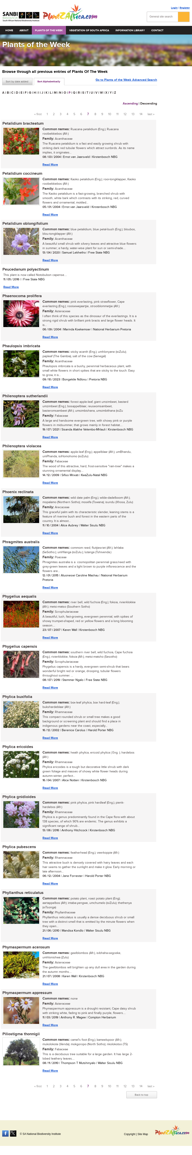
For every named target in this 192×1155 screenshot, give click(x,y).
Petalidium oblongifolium (25, 224)
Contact (157, 30)
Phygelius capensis (19, 648)
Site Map (143, 1134)
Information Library (130, 30)
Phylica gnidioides (19, 799)
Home (9, 30)
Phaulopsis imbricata (21, 347)
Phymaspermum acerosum (26, 950)
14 (141, 114)
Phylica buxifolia (17, 698)
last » (151, 114)
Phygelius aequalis (19, 598)
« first (38, 114)
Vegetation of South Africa (89, 30)
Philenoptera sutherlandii (25, 397)
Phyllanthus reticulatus (22, 895)
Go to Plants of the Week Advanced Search (126, 81)
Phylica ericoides (17, 749)
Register (185, 8)
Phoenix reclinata (17, 493)
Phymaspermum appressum (27, 996)
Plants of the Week (49, 30)
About (24, 30)
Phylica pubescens (19, 849)
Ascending (130, 103)
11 (117, 114)
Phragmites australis (20, 543)
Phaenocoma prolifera (22, 296)
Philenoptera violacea (21, 447)
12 (125, 114)
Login (174, 8)
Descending (148, 103)
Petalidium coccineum (22, 173)
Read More (50, 165)
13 (133, 114)
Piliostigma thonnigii (21, 1037)
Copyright (129, 1134)
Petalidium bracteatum (22, 123)
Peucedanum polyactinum (25, 269)
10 (109, 114)
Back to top (141, 1098)
